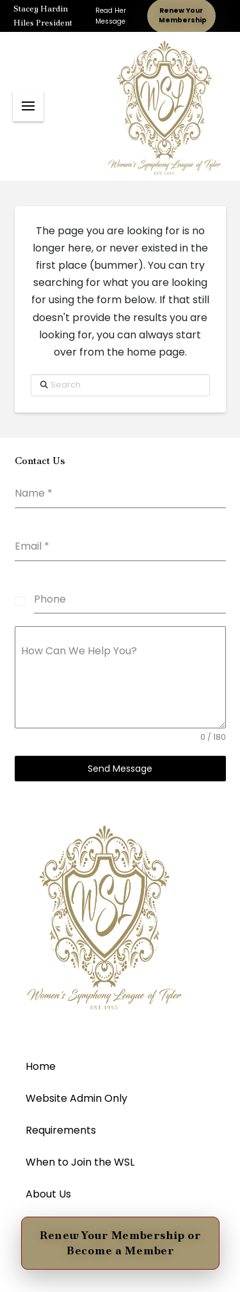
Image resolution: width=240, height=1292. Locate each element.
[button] (28, 106)
